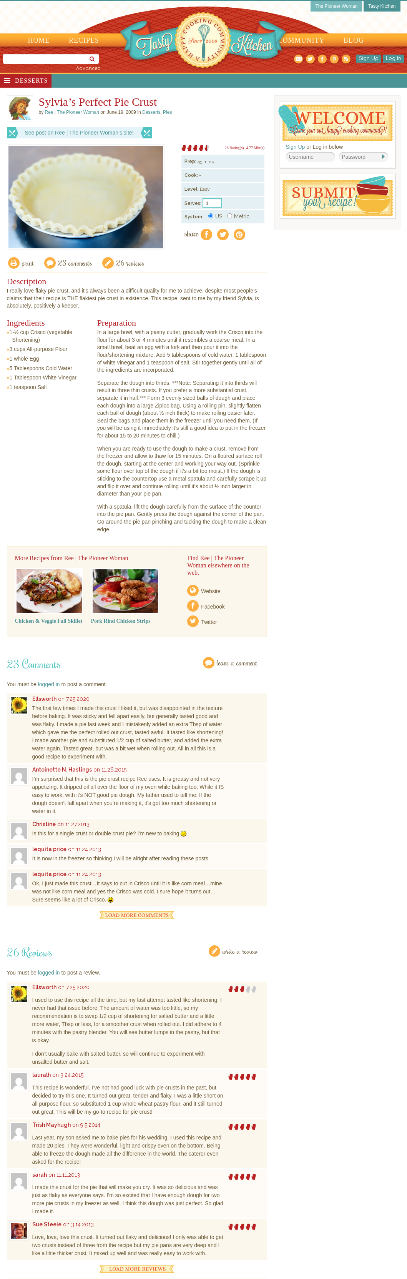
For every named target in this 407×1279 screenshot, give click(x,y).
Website (210, 591)
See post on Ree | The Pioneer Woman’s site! (79, 133)
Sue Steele (46, 1224)
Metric (238, 216)
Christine (44, 824)
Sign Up (369, 58)
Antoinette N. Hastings (62, 770)
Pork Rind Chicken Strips (121, 621)
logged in (49, 684)
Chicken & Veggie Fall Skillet (49, 621)
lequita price (49, 849)
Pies (167, 112)
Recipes (84, 40)
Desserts (31, 80)
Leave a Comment (237, 662)
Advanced (88, 68)
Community (301, 40)
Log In (393, 58)
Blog (354, 40)
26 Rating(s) (234, 148)
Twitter (209, 622)
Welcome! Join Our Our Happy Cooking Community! (335, 123)
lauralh (41, 1075)
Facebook (212, 607)
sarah (39, 1175)
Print (28, 263)
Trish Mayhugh (51, 1125)
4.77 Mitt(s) (255, 148)
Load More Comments (137, 915)
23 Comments (75, 263)
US (215, 216)
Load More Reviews (137, 1269)
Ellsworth (44, 699)
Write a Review (240, 951)
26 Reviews (130, 263)
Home (39, 40)
